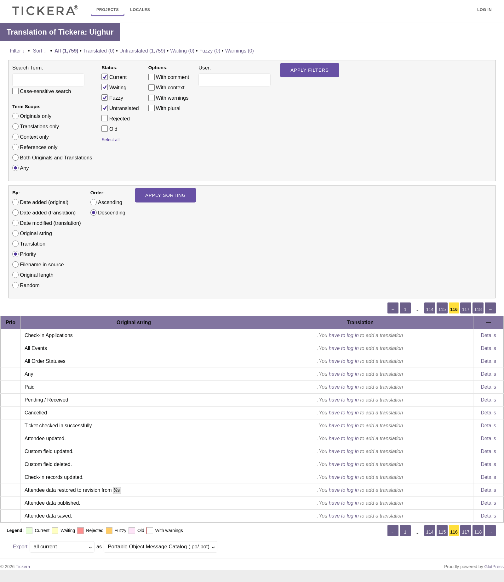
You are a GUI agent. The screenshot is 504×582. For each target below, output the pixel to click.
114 (429, 309)
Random (29, 285)
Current (114, 77)
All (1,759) (66, 50)
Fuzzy (112, 97)
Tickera (23, 566)
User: (204, 67)
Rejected (115, 118)
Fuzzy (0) (209, 50)
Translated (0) (98, 50)
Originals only (35, 116)
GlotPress (494, 566)
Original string (36, 233)
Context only (34, 137)
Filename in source (42, 264)
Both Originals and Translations (56, 157)
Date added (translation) (48, 212)
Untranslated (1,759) (142, 50)
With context (170, 87)
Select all (110, 139)
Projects (107, 10)
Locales (140, 10)
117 (465, 309)
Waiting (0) (182, 50)
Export (20, 546)
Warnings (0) (239, 50)
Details (488, 335)
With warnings (172, 98)
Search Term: (27, 67)
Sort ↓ (39, 50)
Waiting (113, 87)
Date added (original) (44, 202)
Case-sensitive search (45, 91)
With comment (172, 77)
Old (109, 128)
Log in (484, 10)
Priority (28, 254)
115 (442, 309)
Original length (36, 275)
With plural (168, 108)
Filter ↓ (17, 50)
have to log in (344, 335)
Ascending (110, 202)
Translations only (39, 126)
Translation (32, 244)
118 (478, 309)
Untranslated (120, 108)
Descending (111, 212)
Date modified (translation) (50, 223)
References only (38, 147)
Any (24, 168)
